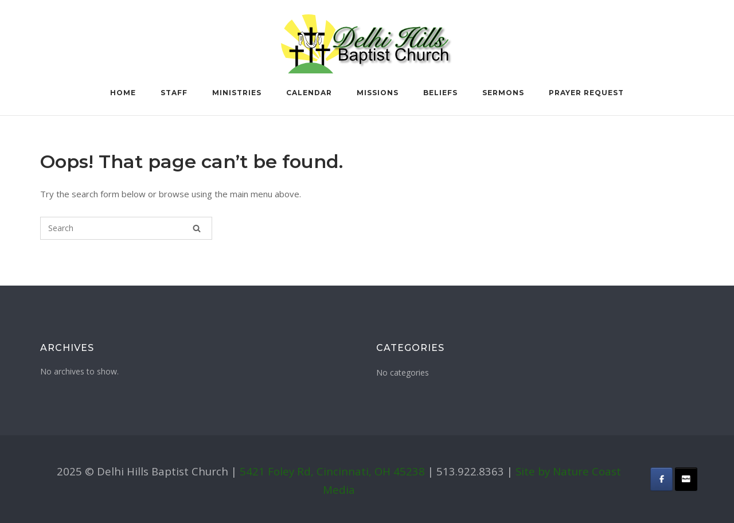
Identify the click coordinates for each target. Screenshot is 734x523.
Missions (378, 92)
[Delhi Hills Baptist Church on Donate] (686, 479)
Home (123, 92)
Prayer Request (586, 92)
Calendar (309, 92)
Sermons (503, 92)
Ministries (236, 92)
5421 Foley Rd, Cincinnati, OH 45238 (332, 471)
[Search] (196, 228)
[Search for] (126, 228)
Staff (174, 92)
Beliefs (440, 92)
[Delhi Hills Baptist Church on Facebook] (661, 479)
